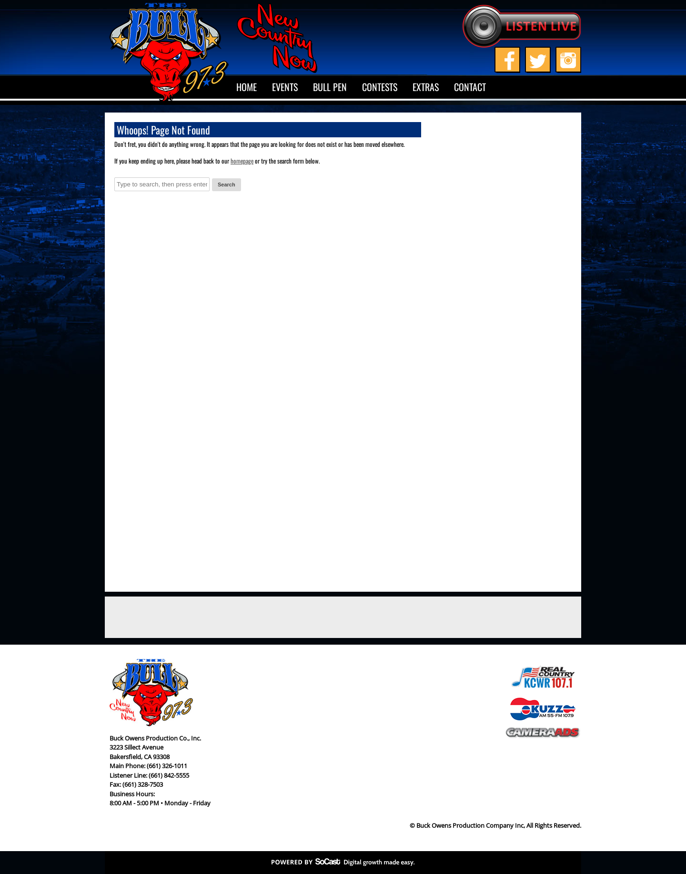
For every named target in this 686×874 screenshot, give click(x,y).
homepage (242, 160)
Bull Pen (330, 87)
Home (246, 87)
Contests (379, 87)
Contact (470, 87)
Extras (426, 87)
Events (285, 87)
